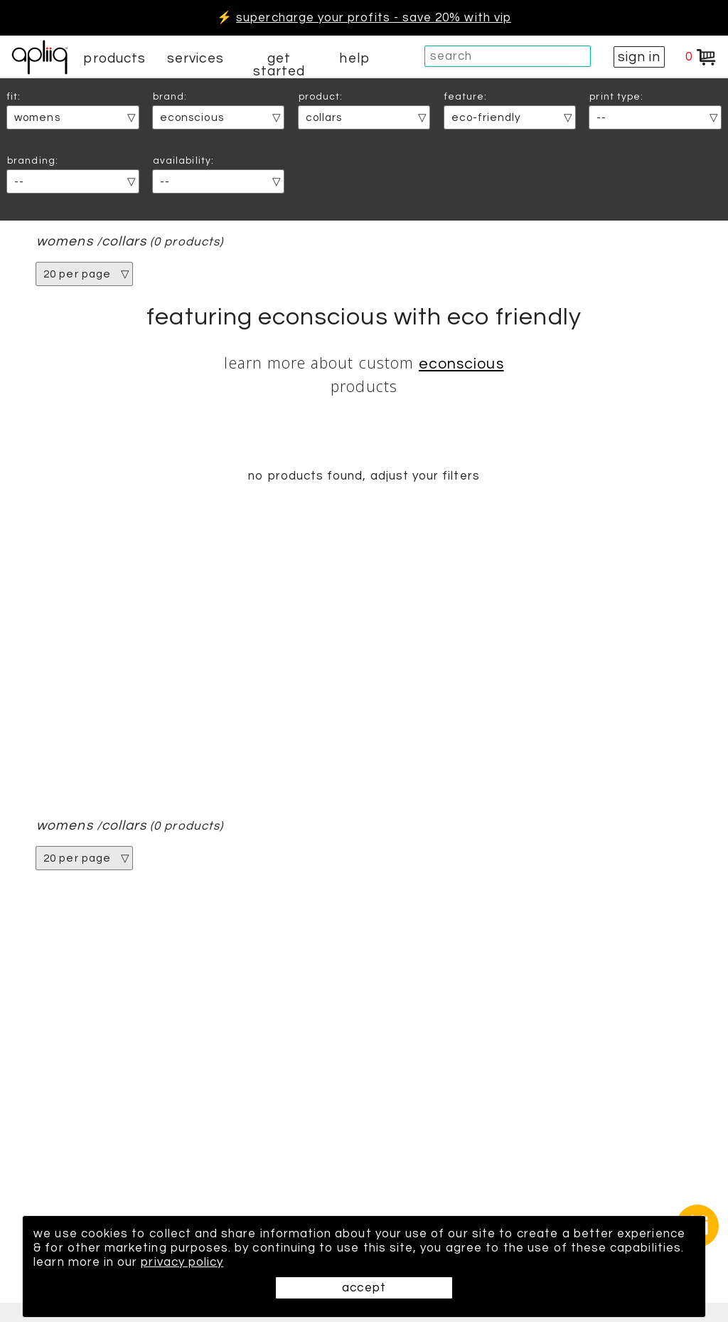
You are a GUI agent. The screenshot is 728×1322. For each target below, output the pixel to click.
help (354, 58)
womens (64, 241)
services (195, 58)
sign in (639, 57)
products (114, 58)
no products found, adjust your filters (363, 476)
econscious (461, 363)
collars (124, 241)
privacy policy (182, 1262)
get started (279, 64)
